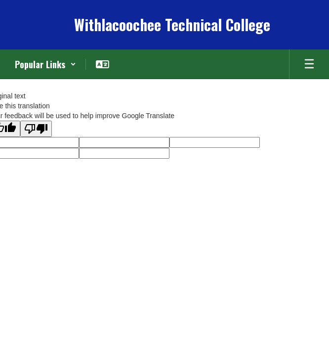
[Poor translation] (36, 129)
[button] (45, 64)
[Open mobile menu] (309, 64)
